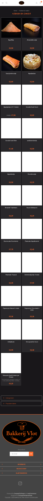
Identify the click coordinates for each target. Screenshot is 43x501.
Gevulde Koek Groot (32, 107)
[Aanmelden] (19, 454)
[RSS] (23, 483)
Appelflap (11, 40)
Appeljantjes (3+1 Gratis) (11, 107)
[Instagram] (19, 483)
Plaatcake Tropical (11, 275)
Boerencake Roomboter (11, 241)
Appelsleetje (11, 174)
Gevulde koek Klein (11, 140)
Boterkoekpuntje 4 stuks (32, 275)
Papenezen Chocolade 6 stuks (32, 309)
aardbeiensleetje (32, 140)
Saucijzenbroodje (11, 73)
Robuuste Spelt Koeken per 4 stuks (11, 376)
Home (15, 10)
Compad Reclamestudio (25, 495)
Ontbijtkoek (11, 342)
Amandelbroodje (32, 40)
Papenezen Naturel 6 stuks (11, 308)
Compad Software (19, 493)
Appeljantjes (32, 73)
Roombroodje (32, 174)
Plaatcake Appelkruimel (32, 241)
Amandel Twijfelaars (11, 208)
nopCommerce (32, 493)
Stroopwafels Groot (32, 342)
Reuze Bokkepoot (32, 208)
